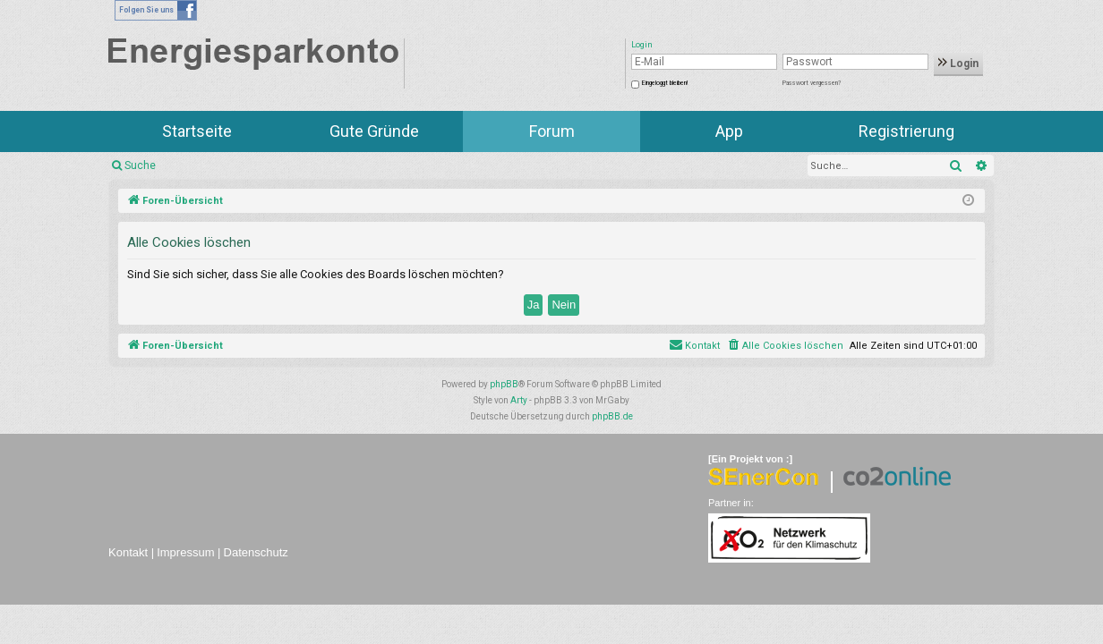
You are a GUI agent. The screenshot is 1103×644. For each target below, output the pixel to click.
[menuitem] (784, 346)
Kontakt (128, 552)
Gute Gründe (374, 131)
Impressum (185, 552)
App (729, 131)
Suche (140, 165)
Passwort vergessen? (811, 83)
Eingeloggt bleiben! (665, 83)
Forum (552, 131)
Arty (518, 400)
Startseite (197, 131)
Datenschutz (256, 552)
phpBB (504, 384)
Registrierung (906, 131)
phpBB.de (612, 416)
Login (958, 63)
